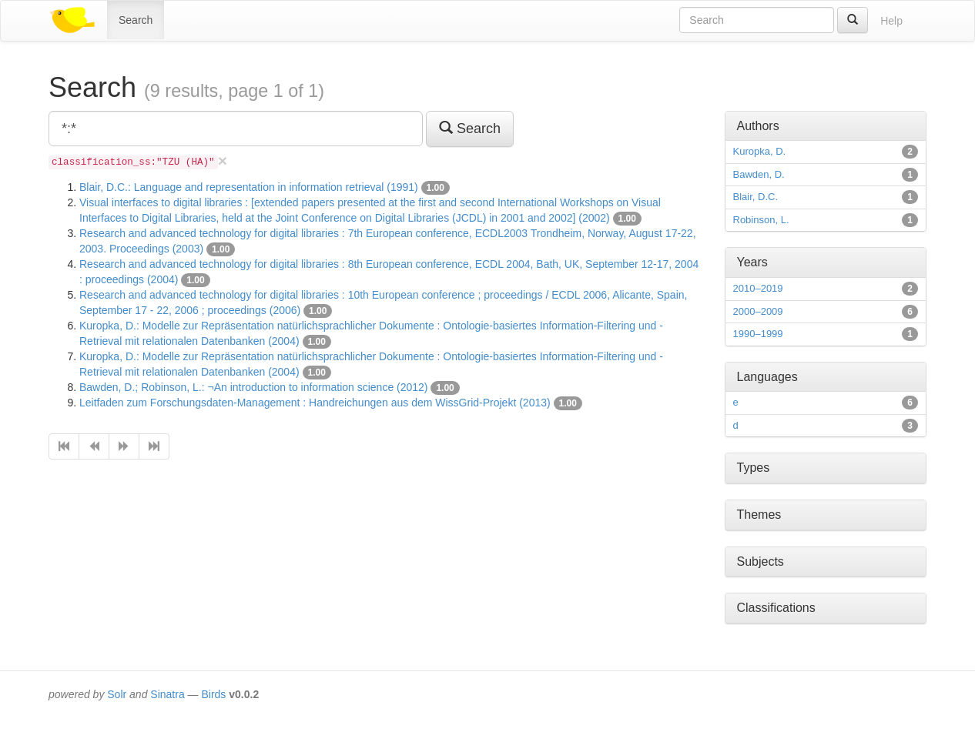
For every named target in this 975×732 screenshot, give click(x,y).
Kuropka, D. (759, 151)
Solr (116, 694)
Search (135, 20)
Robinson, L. (761, 220)
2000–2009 (758, 311)
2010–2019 (758, 288)
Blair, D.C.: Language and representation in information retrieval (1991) (248, 187)
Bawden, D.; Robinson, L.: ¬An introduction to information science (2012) (253, 387)
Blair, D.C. (756, 196)
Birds (213, 694)
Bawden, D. (759, 174)
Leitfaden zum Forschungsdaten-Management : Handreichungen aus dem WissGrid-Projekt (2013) (315, 402)
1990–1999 (758, 333)
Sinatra (167, 694)
